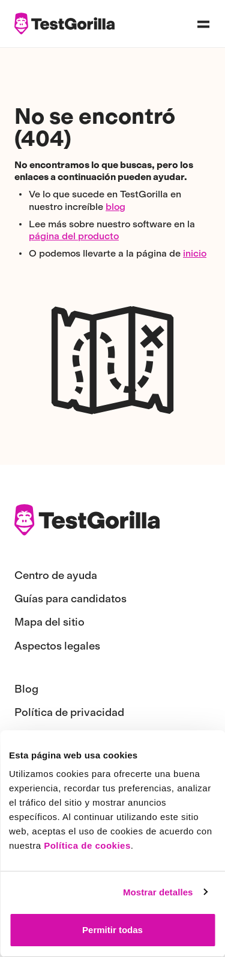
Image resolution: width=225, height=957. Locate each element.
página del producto (74, 236)
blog (115, 206)
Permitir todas (112, 930)
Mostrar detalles (158, 892)
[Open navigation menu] (203, 24)
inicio (194, 253)
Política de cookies (87, 845)
